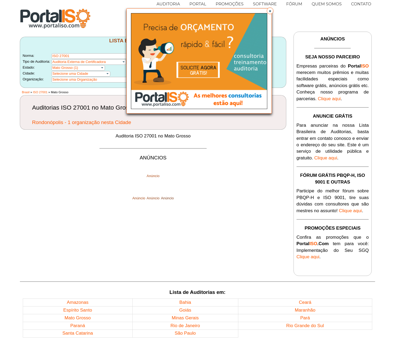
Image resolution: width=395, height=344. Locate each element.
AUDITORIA (168, 3)
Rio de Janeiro (185, 325)
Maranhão (305, 310)
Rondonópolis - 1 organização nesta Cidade (81, 122)
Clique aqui (329, 98)
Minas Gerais (185, 317)
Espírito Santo (77, 310)
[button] (270, 11)
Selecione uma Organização (74, 79)
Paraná (77, 325)
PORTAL (197, 3)
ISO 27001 (40, 92)
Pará (305, 317)
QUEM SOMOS (327, 3)
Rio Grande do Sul (305, 325)
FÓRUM (294, 3)
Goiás (185, 310)
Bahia (185, 302)
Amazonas (78, 302)
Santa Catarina (77, 333)
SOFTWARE (265, 3)
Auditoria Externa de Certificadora (79, 62)
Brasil (25, 92)
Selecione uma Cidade (70, 74)
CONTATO (361, 3)
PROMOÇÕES (229, 3)
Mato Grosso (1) (65, 68)
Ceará (305, 302)
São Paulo (185, 333)
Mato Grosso (78, 317)
